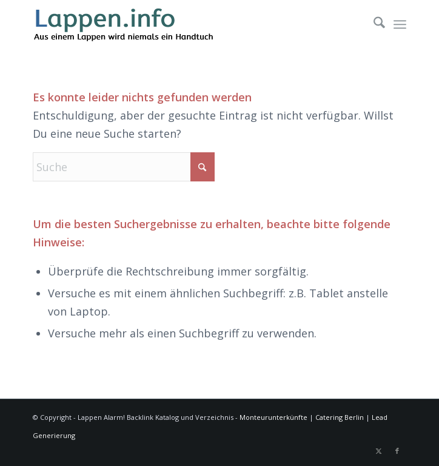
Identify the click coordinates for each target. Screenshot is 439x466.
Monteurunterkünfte (273, 417)
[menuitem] (373, 24)
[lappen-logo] (182, 24)
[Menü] (400, 24)
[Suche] (373, 24)
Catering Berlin (339, 417)
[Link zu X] (379, 451)
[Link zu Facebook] (397, 451)
